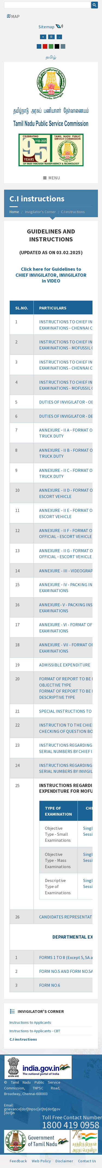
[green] (51, 46)
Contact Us (87, 1160)
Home (14, 211)
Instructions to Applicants (30, 1022)
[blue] (39, 46)
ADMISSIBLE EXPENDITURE (64, 665)
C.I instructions (23, 1039)
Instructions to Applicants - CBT (35, 1030)
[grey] (63, 46)
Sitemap (46, 26)
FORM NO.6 (49, 985)
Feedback (18, 1160)
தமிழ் (51, 57)
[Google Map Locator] (13, 16)
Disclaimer (64, 1160)
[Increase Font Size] (43, 37)
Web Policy (41, 1160)
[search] (46, 5)
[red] (45, 46)
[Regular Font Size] (51, 37)
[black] (57, 46)
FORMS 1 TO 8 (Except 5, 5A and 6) (70, 957)
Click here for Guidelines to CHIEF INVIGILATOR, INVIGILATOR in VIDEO (51, 275)
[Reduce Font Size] (59, 37)
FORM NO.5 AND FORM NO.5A (66, 971)
